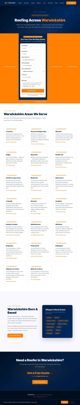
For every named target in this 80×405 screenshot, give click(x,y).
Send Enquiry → (33, 90)
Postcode (24, 74)
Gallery (39, 3)
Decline (72, 402)
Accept (64, 402)
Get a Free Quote (15, 335)
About (33, 3)
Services (26, 3)
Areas (44, 3)
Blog (56, 3)
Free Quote (71, 3)
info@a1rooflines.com (42, 376)
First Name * (25, 45)
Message (24, 80)
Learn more (34, 402)
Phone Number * (26, 63)
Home (20, 3)
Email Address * (26, 57)
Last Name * (25, 51)
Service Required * (26, 68)
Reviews (50, 3)
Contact (62, 3)
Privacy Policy (35, 95)
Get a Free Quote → (40, 373)
